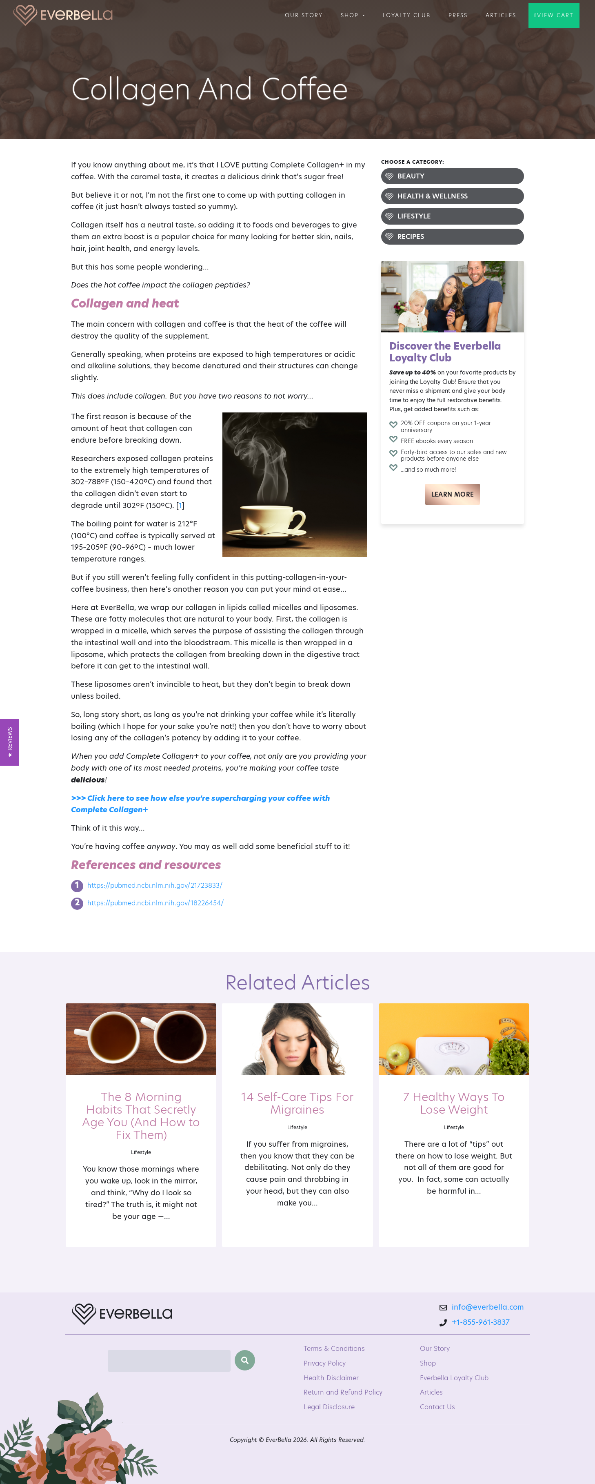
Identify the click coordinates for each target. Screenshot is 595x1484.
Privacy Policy (325, 1363)
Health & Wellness (432, 196)
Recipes (410, 236)
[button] (9, 742)
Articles (501, 15)
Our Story (304, 15)
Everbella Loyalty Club (454, 1378)
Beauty (410, 176)
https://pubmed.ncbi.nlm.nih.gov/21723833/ (155, 885)
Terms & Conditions (334, 1348)
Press (458, 15)
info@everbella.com (488, 1307)
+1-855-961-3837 (481, 1322)
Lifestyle (414, 216)
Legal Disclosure (329, 1407)
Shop (351, 15)
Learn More (452, 494)
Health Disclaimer (331, 1378)
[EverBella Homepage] (122, 1316)
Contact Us (437, 1407)
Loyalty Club (407, 15)
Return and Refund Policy (343, 1392)
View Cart (555, 15)
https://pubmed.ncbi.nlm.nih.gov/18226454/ (155, 903)
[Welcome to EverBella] (62, 15)
